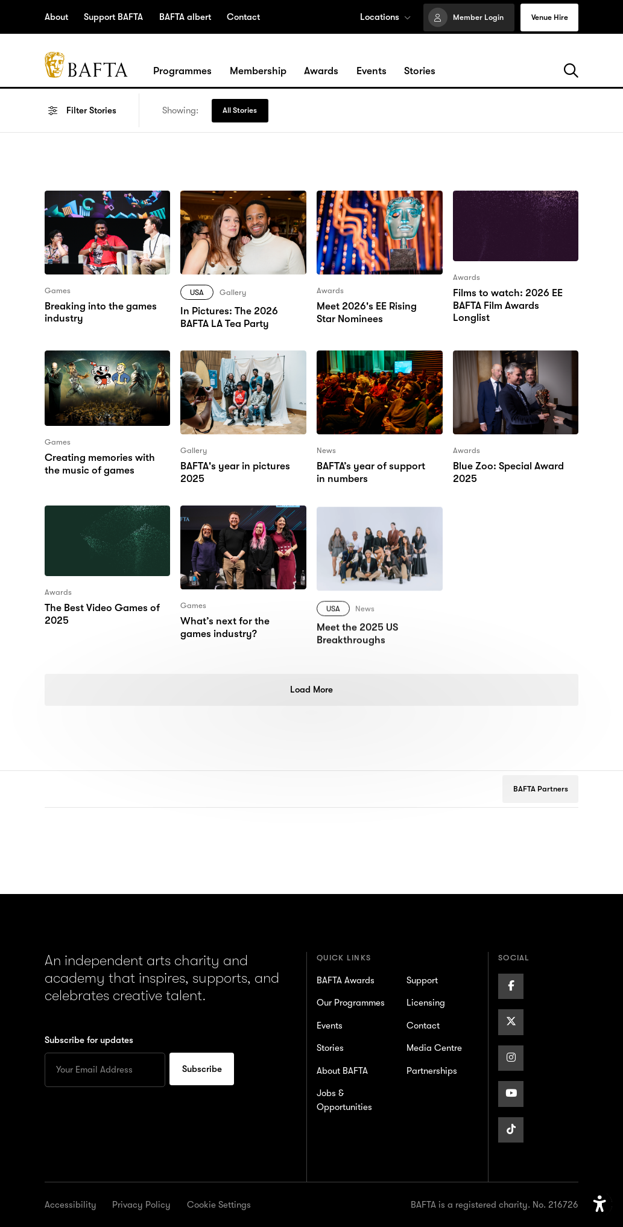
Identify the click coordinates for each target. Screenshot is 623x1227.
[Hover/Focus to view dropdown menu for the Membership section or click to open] (258, 71)
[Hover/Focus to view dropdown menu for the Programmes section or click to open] (182, 71)
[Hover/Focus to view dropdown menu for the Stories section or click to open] (419, 71)
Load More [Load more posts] (311, 689)
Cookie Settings (219, 1204)
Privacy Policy (141, 1204)
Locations (385, 16)
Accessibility (70, 1204)
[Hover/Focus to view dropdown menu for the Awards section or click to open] (321, 71)
